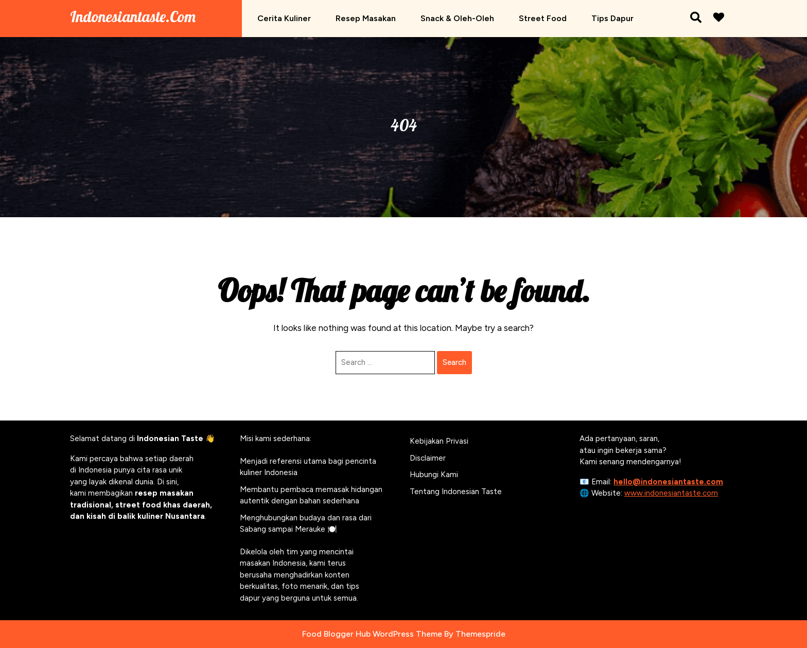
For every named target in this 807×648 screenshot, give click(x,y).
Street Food (543, 18)
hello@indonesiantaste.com (668, 481)
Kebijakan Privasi (439, 441)
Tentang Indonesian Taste (456, 491)
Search (454, 362)
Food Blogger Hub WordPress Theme (372, 634)
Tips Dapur (612, 18)
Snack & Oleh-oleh (457, 18)
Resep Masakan (366, 18)
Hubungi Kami (434, 474)
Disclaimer (428, 458)
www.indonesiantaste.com (671, 493)
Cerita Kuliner (284, 18)
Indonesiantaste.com (133, 16)
